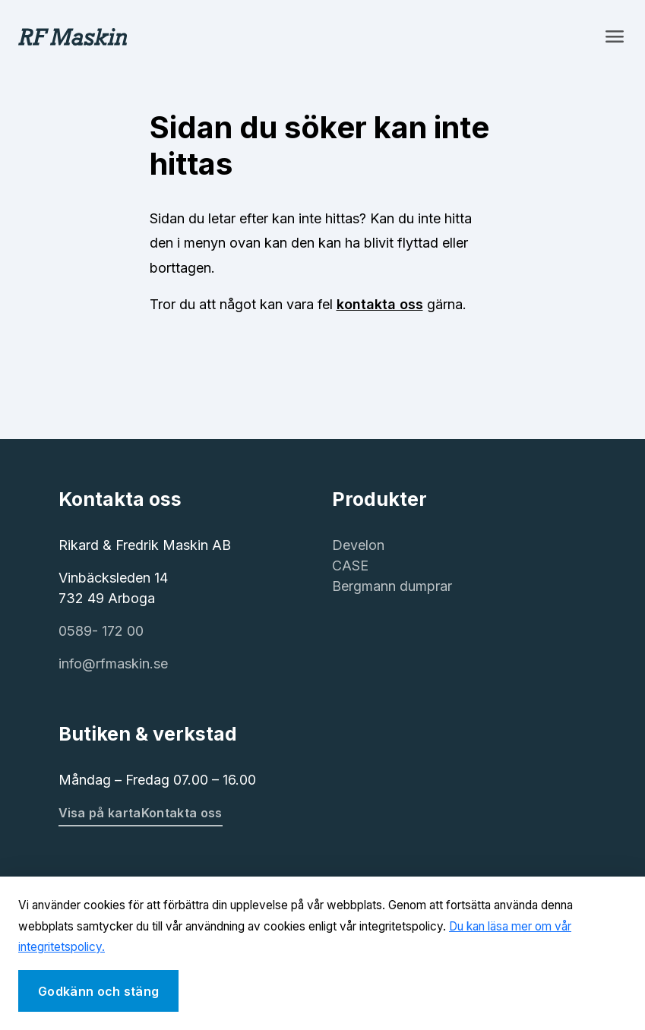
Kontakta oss (182, 812)
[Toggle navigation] (614, 36)
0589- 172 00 (101, 631)
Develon (358, 545)
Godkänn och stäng (98, 991)
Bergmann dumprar (392, 586)
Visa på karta (99, 812)
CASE (350, 565)
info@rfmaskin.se (113, 663)
